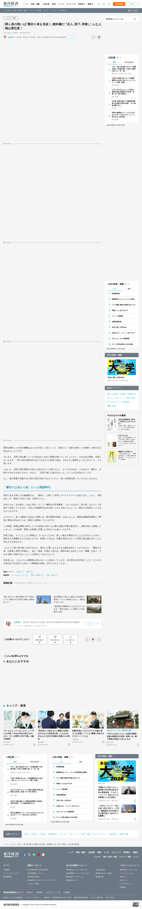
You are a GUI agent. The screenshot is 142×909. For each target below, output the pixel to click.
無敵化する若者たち (125, 451)
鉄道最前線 (116, 293)
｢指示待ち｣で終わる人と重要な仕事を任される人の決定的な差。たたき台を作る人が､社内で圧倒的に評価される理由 (54, 735)
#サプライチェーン (113, 402)
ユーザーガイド (125, 884)
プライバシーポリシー (33, 897)
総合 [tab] (114, 62)
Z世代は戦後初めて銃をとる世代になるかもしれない (127, 421)
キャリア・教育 (35, 10)
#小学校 (122, 394)
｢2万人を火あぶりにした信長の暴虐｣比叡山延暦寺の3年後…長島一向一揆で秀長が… (123, 92)
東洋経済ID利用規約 (81, 897)
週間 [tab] (129, 289)
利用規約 (123, 887)
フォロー (71, 37)
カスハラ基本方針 (96, 897)
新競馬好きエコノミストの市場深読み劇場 (124, 299)
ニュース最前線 (117, 316)
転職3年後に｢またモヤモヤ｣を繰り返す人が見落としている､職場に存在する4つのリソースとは (88, 733)
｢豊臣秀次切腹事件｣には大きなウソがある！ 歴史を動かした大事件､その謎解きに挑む (69, 609)
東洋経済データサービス (75, 877)
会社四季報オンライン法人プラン (78, 873)
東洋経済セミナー (72, 880)
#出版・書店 (50, 575)
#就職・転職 (111, 406)
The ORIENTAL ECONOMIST (38, 870)
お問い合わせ (110, 897)
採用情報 (39, 892)
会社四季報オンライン (36, 873)
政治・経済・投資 (20, 10)
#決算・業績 (130, 398)
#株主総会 (125, 402)
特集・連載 (35, 4)
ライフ (46, 10)
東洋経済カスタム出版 (103, 873)
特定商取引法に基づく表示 (61, 897)
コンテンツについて (127, 873)
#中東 (109, 394)
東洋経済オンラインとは (114, 19)
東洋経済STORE (33, 877)
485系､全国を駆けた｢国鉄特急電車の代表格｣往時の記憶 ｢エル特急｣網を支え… (124, 103)
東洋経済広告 (100, 870)
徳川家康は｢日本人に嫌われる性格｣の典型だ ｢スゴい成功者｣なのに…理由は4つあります (69, 599)
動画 (54, 4)
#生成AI (115, 394)
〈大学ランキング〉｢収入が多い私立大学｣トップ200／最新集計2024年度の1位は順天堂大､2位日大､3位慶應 (108, 811)
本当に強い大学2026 (119, 327)
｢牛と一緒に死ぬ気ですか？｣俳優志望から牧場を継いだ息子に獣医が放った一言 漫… (124, 69)
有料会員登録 (119, 4)
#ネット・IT (120, 398)
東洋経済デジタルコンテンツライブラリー (43, 880)
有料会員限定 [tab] (129, 62)
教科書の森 (100, 877)
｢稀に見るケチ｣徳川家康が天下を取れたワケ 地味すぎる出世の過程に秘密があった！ (19, 599)
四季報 (80, 4)
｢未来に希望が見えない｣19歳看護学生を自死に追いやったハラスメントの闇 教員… (124, 80)
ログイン (132, 4)
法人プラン (124, 880)
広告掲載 (66, 892)
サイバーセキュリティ (11, 873)
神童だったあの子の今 (120, 310)
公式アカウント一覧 (53, 892)
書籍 (89, 4)
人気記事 (45, 4)
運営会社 (30, 892)
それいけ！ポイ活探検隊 (120, 338)
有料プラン (124, 877)
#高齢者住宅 (131, 394)
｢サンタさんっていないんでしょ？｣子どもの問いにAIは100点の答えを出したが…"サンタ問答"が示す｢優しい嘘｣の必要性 (18, 735)
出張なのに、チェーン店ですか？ (124, 333)
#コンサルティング (18, 575)
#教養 (28, 572)
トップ (25, 4)
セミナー (69, 4)
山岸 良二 (11, 37)
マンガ (61, 4)
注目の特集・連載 (114, 355)
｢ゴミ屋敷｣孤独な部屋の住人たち (124, 305)
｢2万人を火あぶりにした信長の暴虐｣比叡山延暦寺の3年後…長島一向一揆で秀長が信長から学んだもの (122, 736)
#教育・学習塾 (35, 575)
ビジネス (8, 10)
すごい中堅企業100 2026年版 (122, 344)
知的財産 (47, 897)
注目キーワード (113, 388)
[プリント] (99, 37)
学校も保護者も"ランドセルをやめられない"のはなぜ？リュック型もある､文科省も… (123, 115)
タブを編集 (134, 10)
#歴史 (18, 572)
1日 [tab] (114, 288)
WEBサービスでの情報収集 (13, 897)
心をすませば (123, 435)
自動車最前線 (116, 322)
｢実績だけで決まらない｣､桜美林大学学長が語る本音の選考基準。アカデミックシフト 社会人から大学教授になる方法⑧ (108, 792)
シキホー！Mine (33, 884)
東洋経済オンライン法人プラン (77, 870)
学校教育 (6, 870)
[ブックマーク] (93, 37)
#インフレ (110, 398)
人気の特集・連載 (115, 284)
